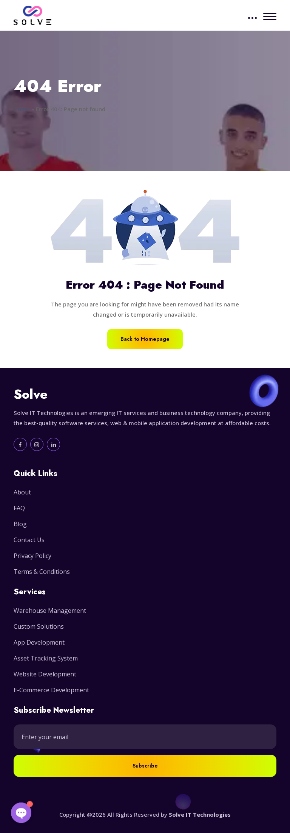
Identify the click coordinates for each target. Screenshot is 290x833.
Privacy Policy (32, 556)
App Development (39, 642)
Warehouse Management (50, 610)
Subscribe (145, 765)
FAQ (19, 508)
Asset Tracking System (46, 658)
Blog (20, 524)
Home (22, 109)
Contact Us (29, 540)
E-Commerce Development (51, 690)
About (22, 492)
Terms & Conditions (42, 571)
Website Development (45, 674)
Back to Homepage (145, 339)
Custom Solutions (39, 626)
